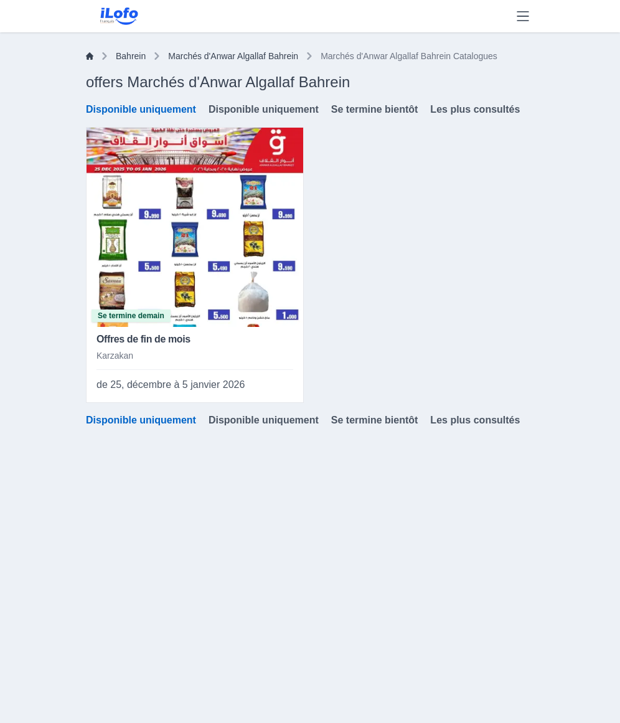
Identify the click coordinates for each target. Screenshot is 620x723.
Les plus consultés (475, 109)
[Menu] (523, 16)
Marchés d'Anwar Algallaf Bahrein (233, 56)
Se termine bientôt (374, 109)
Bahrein (131, 56)
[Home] (89, 56)
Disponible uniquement (141, 109)
